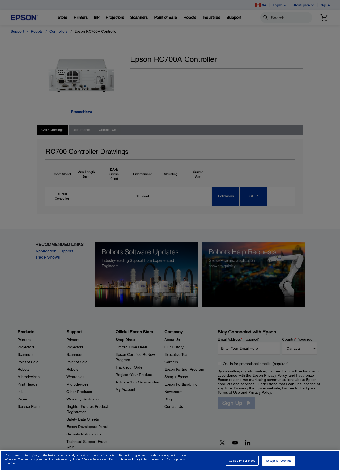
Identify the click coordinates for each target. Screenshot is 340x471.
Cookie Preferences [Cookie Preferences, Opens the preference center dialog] (242, 461)
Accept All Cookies (279, 461)
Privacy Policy (130, 459)
